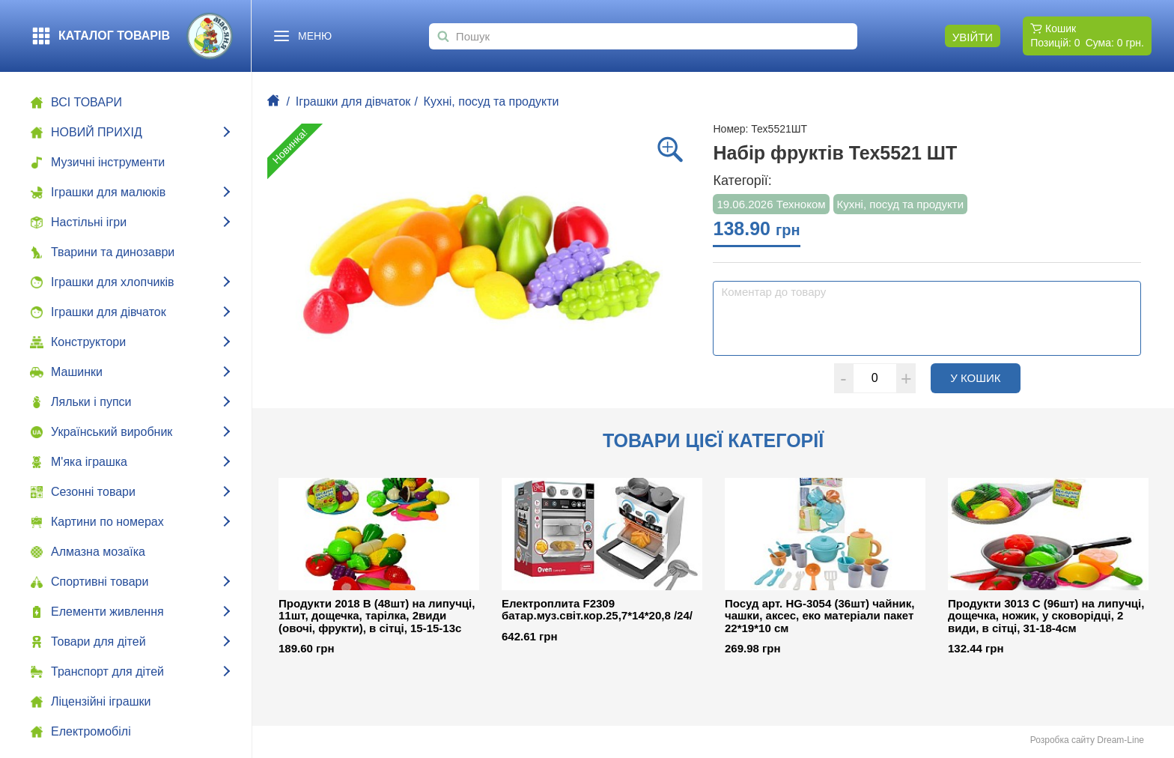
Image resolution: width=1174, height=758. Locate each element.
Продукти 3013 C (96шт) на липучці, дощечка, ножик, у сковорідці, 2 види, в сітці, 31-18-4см (1046, 616)
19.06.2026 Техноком (771, 204)
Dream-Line (1120, 740)
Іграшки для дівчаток (353, 101)
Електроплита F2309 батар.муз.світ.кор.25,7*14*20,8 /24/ (597, 610)
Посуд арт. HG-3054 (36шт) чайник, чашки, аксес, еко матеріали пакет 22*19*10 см (819, 616)
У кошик (985, 377)
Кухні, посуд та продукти (491, 101)
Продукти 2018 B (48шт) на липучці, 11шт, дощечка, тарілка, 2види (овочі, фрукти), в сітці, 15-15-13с (377, 616)
